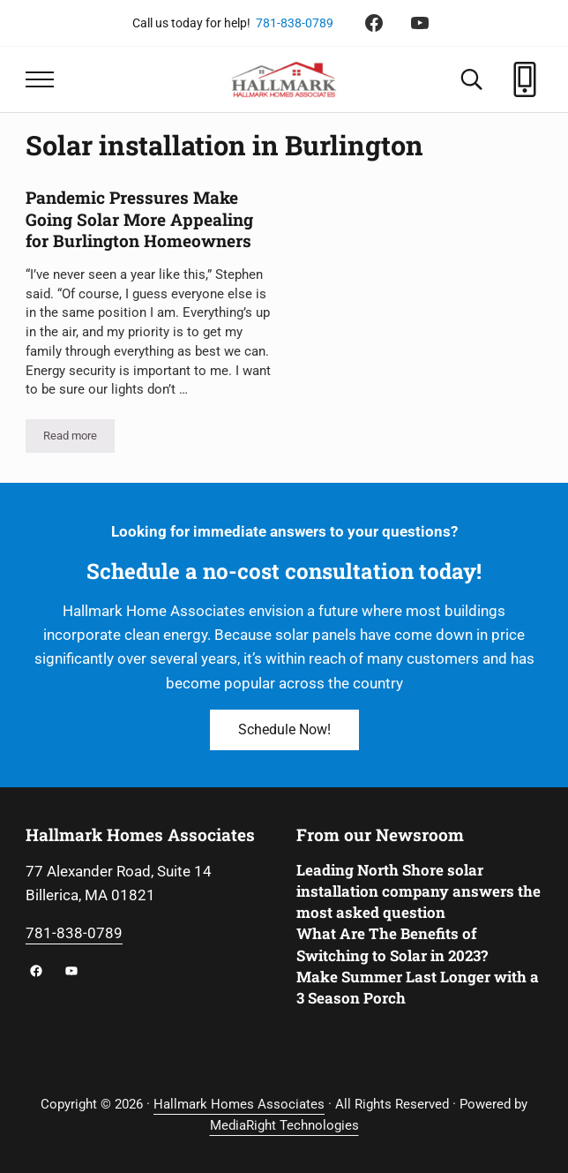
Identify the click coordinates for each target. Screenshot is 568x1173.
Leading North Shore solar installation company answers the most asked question (418, 891)
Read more (79, 438)
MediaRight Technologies (284, 1125)
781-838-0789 (294, 23)
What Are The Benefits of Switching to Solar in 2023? (392, 944)
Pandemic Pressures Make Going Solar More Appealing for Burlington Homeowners (139, 219)
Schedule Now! (284, 729)
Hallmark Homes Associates (239, 1104)
